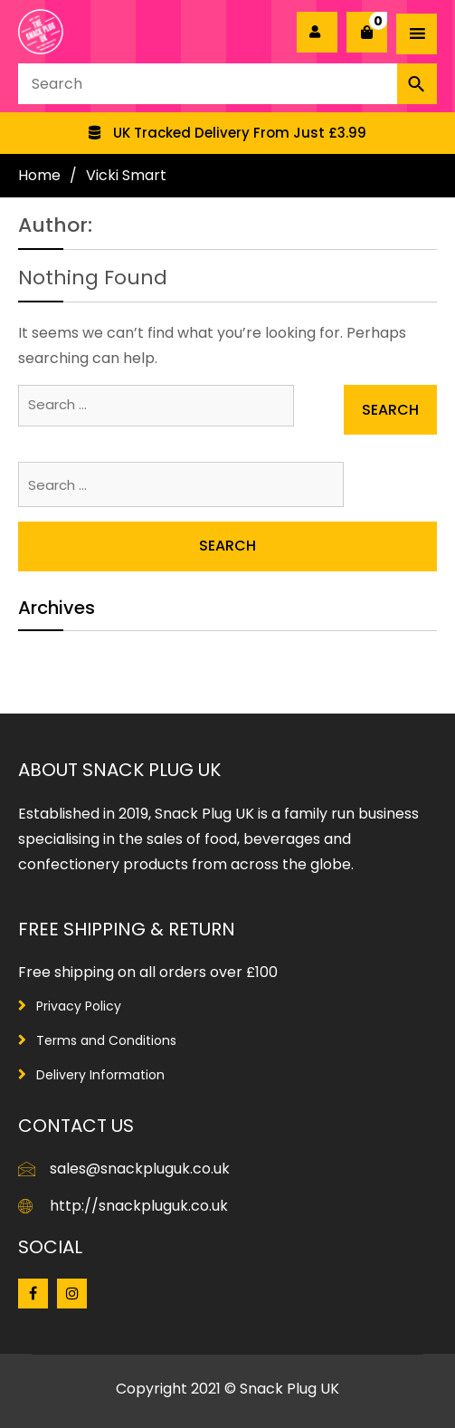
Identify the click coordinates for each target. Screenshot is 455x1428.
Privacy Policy (78, 1006)
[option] (227, 133)
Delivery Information (100, 1075)
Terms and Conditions (106, 1040)
